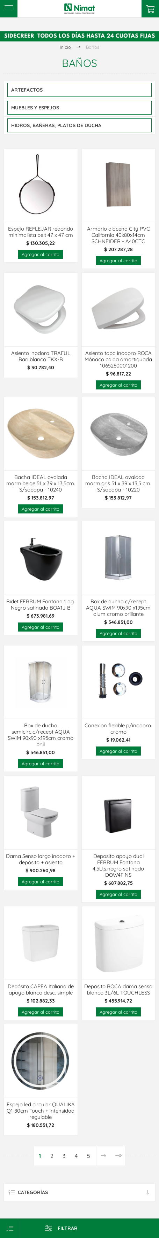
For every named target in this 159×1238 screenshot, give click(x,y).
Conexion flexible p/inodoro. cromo (118, 728)
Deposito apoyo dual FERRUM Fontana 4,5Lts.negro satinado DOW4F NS (118, 865)
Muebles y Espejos (35, 108)
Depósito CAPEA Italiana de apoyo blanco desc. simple (41, 989)
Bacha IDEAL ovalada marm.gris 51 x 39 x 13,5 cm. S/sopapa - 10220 (118, 483)
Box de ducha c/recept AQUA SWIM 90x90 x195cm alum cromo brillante (118, 607)
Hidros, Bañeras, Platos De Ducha (56, 125)
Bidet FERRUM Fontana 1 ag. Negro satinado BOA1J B (40, 604)
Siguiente (103, 1156)
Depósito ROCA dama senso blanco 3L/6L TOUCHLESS (118, 989)
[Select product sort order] (9, 1228)
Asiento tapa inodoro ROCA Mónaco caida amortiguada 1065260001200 (118, 359)
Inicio (65, 47)
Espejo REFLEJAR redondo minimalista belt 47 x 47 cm (40, 232)
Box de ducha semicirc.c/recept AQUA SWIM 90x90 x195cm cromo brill (40, 735)
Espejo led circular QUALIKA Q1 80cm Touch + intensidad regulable (41, 1110)
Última (118, 1156)
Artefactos (27, 90)
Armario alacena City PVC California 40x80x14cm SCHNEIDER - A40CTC (118, 235)
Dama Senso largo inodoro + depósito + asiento (40, 859)
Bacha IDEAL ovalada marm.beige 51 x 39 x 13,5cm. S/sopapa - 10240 (40, 483)
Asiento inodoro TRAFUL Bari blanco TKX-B (40, 356)
